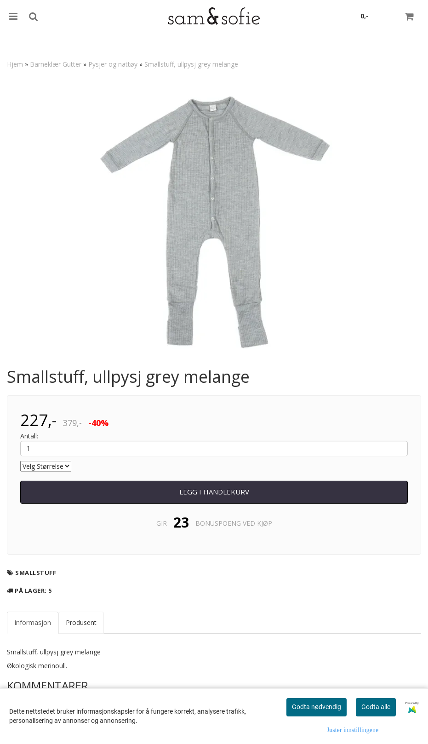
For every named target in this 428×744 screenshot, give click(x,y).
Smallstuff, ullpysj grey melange (191, 64)
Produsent (81, 622)
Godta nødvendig (316, 706)
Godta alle (375, 706)
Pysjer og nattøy (112, 64)
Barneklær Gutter (55, 64)
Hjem (15, 64)
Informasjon (32, 622)
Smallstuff (35, 572)
